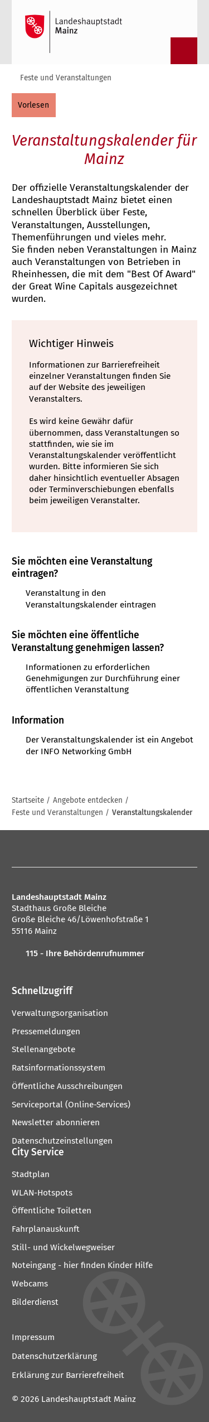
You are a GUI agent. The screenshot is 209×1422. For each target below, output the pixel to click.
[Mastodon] (61, 848)
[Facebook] (23, 848)
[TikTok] (184, 848)
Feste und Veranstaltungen (65, 78)
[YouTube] (102, 848)
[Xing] (163, 848)
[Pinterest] (82, 848)
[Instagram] (41, 848)
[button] (104, 992)
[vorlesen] (34, 105)
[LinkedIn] (143, 848)
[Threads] (123, 848)
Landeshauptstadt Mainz (88, 1399)
